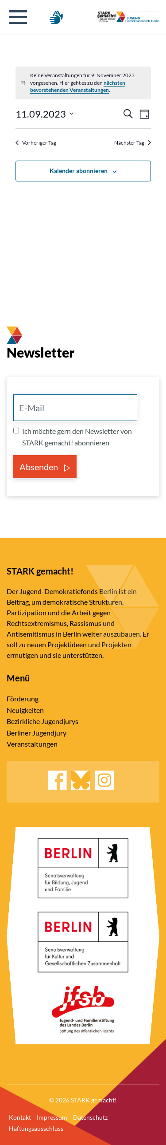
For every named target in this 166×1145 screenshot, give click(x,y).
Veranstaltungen (32, 744)
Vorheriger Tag (35, 142)
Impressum (52, 1117)
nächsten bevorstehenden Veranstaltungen (77, 86)
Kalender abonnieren (79, 170)
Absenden (44, 466)
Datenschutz (90, 1117)
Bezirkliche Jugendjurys (42, 721)
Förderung (23, 698)
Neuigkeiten (25, 710)
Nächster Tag (132, 142)
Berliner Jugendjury (36, 732)
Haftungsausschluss (36, 1128)
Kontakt (20, 1117)
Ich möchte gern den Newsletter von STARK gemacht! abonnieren (77, 437)
